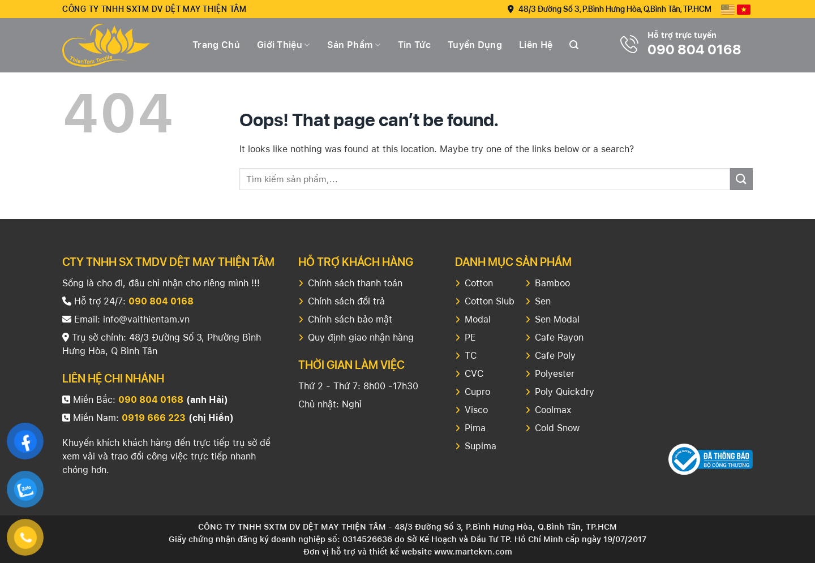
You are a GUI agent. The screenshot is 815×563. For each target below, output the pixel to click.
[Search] (573, 45)
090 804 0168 (694, 49)
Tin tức (414, 45)
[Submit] (741, 179)
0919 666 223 (154, 417)
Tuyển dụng (475, 45)
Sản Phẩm (354, 45)
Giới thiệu (283, 45)
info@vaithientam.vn (146, 319)
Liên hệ (535, 45)
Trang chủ (216, 45)
